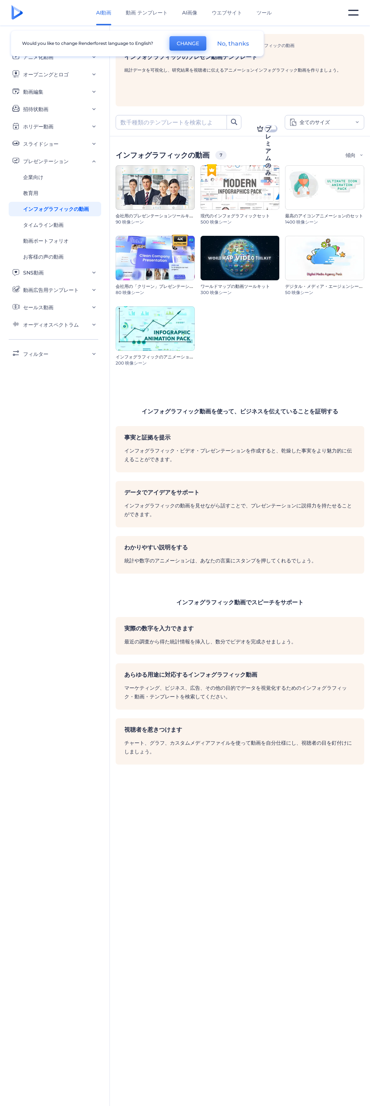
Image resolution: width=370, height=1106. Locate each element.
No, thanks (233, 43)
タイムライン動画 (43, 225)
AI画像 (189, 12)
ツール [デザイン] (264, 12)
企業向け (33, 177)
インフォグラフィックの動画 (56, 209)
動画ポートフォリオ (46, 241)
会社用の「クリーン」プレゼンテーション (157, 286)
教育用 (30, 193)
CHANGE (188, 43)
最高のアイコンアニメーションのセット (324, 215)
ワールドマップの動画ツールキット (235, 286)
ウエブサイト (227, 12)
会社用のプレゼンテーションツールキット (157, 215)
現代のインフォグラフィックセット (235, 215)
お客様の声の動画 (43, 257)
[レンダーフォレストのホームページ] (17, 13)
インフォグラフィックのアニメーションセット (161, 357)
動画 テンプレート (147, 12)
